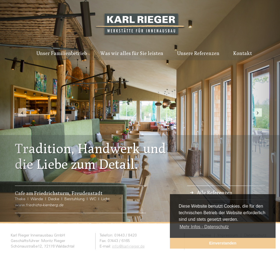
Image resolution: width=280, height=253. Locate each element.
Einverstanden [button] (222, 243)
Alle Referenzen (214, 193)
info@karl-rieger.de (128, 247)
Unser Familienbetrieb (61, 53)
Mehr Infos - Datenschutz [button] (204, 226)
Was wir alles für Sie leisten (131, 53)
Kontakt (242, 53)
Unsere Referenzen (198, 53)
